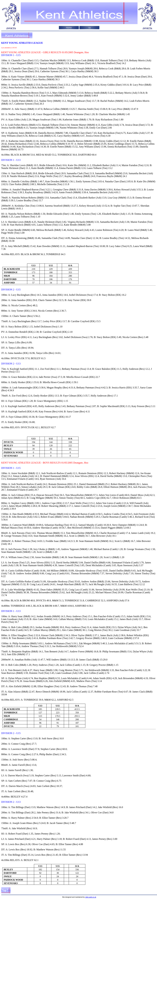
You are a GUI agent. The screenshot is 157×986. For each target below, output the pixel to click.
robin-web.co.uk (90, 897)
